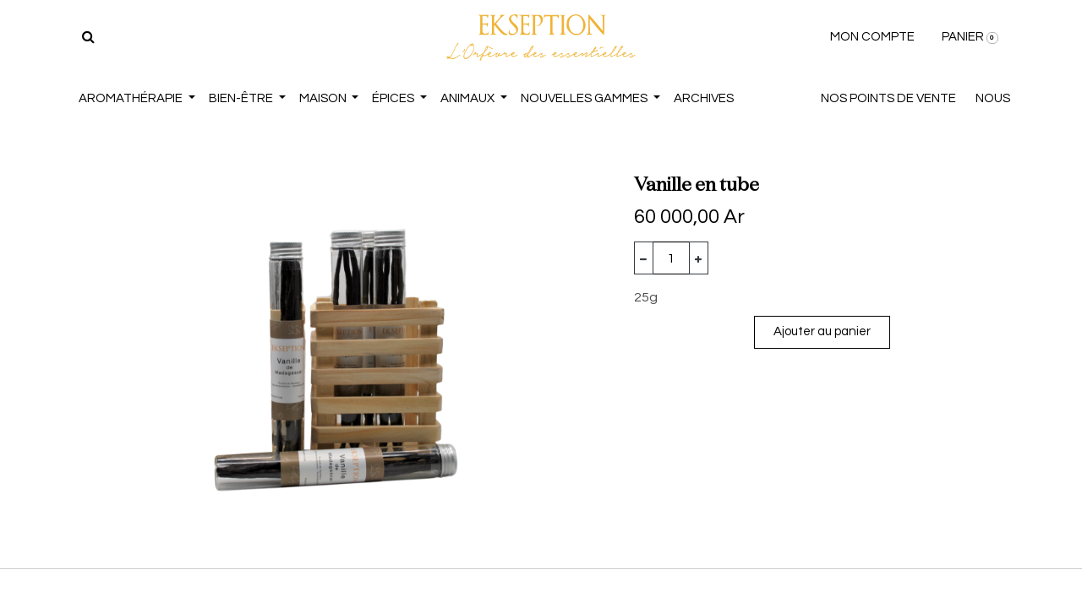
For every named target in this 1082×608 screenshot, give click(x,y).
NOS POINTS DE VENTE (888, 98)
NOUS (992, 98)
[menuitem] (703, 99)
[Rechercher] (88, 37)
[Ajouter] (698, 258)
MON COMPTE (872, 36)
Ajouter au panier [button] (822, 331)
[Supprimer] (643, 258)
